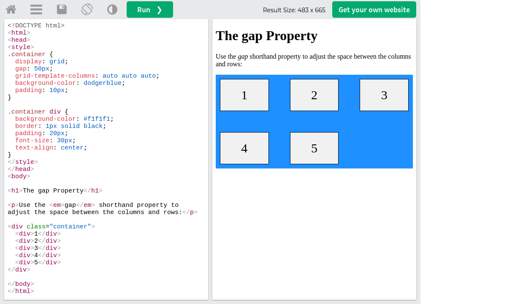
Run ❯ (150, 9)
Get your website (374, 9)
